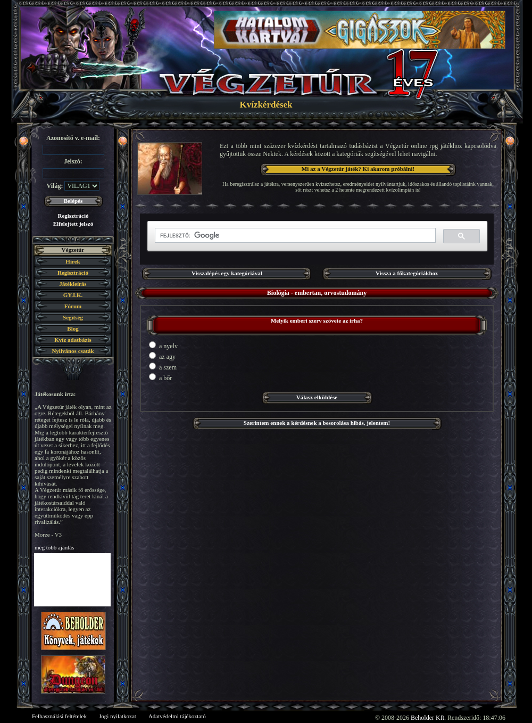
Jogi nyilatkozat (117, 716)
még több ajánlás (54, 547)
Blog (72, 328)
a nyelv (163, 345)
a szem (163, 367)
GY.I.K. (73, 295)
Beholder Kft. (428, 717)
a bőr (160, 377)
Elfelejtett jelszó (73, 223)
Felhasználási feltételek (59, 716)
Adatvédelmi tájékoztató (177, 716)
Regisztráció (72, 215)
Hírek (72, 261)
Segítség (73, 317)
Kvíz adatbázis (72, 339)
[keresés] (294, 235)
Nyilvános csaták (73, 351)
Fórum (72, 306)
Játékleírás (72, 284)
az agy (162, 356)
